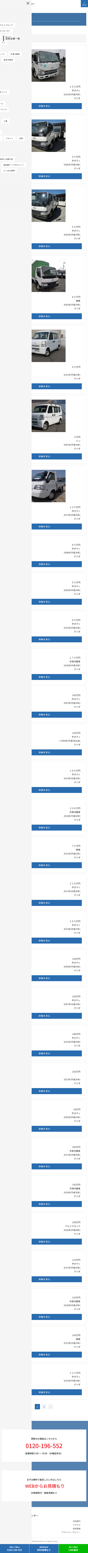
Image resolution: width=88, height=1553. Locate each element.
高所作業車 (8, 60)
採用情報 (77, 1528)
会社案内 (77, 1521)
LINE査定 (73, 1548)
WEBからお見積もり (45, 1486)
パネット (9, 138)
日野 (21, 138)
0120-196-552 (14, 1548)
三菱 (5, 121)
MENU (84, 3)
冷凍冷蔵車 (15, 54)
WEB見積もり (44, 1548)
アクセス (77, 1525)
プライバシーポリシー (71, 1532)
